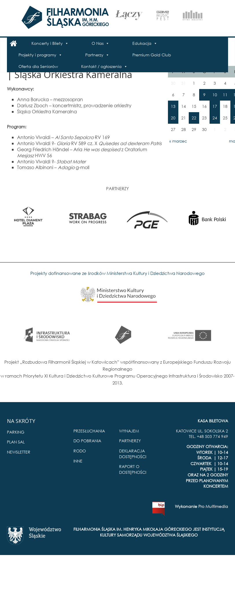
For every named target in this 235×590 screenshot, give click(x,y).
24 (214, 118)
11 (225, 94)
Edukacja (141, 43)
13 (173, 106)
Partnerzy (94, 55)
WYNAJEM (129, 431)
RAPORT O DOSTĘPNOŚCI (132, 469)
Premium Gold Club (151, 55)
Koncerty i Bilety (47, 43)
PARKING (15, 432)
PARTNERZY (130, 440)
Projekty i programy (37, 55)
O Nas (97, 43)
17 (214, 106)
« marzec (178, 141)
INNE (77, 461)
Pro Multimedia (213, 506)
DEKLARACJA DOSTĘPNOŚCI (132, 453)
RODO (79, 451)
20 (173, 118)
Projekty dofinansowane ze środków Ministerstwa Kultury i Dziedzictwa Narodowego (117, 273)
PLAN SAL (16, 442)
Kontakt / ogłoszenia (101, 66)
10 (214, 94)
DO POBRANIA (87, 440)
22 (194, 118)
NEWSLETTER (18, 452)
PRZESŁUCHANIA (89, 431)
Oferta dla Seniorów (38, 66)
